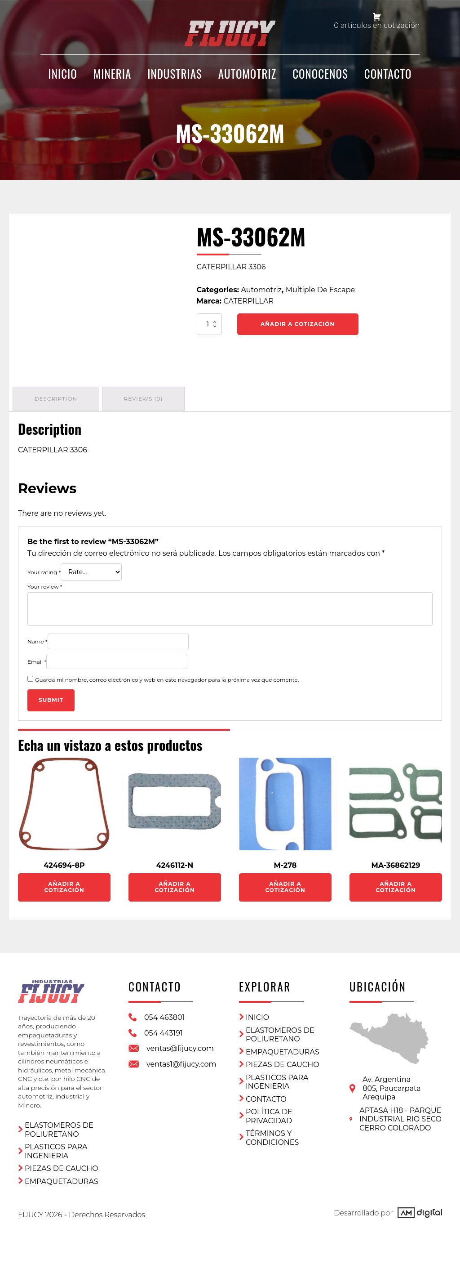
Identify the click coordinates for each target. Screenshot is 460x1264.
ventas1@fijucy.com (181, 1062)
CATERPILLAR (249, 301)
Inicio (257, 1015)
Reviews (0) (146, 397)
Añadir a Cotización (298, 324)
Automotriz (247, 77)
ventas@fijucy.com (180, 1046)
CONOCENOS (320, 77)
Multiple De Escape (320, 290)
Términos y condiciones (272, 1135)
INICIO (63, 77)
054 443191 (163, 1031)
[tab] (57, 398)
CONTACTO (388, 77)
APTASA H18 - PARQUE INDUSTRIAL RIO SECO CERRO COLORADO (400, 1117)
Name (37, 639)
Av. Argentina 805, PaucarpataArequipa (391, 1086)
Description (57, 397)
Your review (44, 584)
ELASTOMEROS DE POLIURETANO (59, 1124)
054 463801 (164, 1015)
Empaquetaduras (61, 1175)
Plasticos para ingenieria (56, 1145)
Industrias (174, 77)
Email (36, 659)
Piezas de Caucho (61, 1162)
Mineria (112, 77)
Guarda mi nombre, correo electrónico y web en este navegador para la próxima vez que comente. (167, 677)
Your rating (44, 570)
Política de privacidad (269, 1114)
